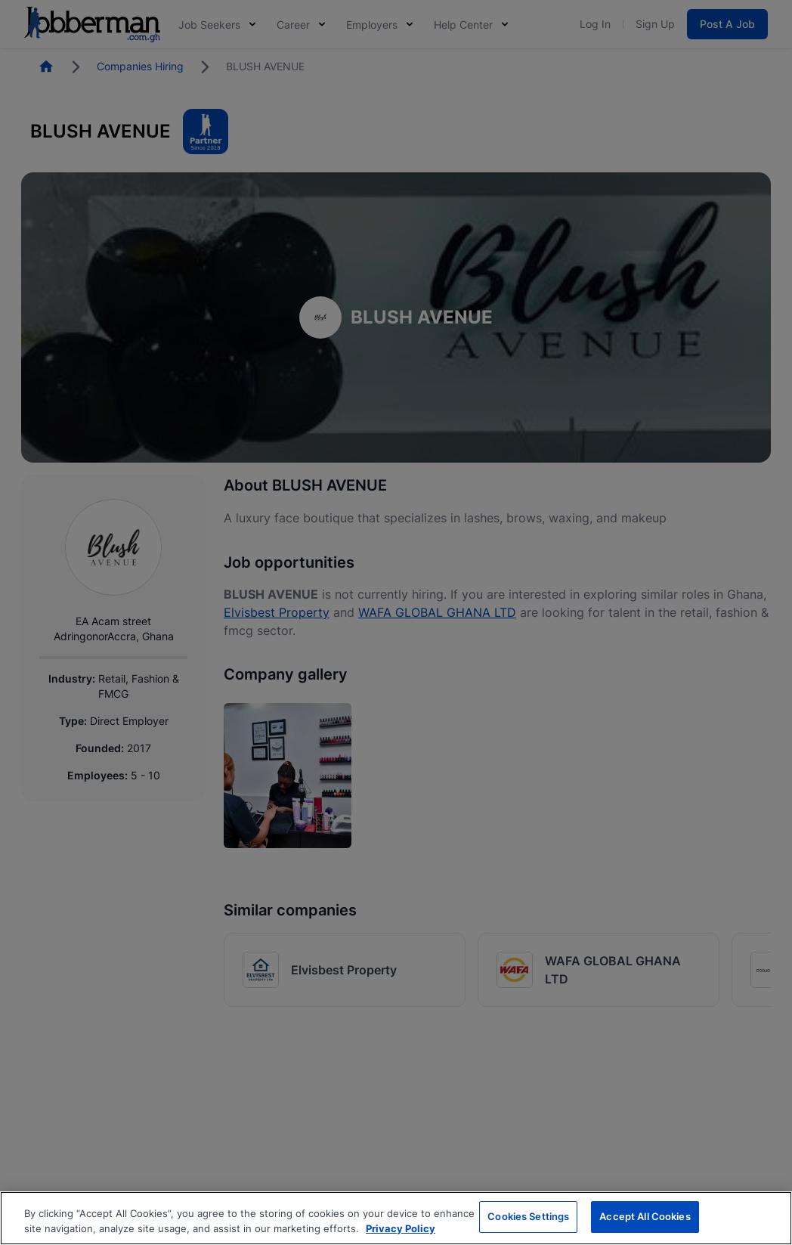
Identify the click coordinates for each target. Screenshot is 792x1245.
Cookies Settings (528, 1216)
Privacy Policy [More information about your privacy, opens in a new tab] (400, 1228)
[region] (396, 1218)
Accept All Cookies (644, 1216)
